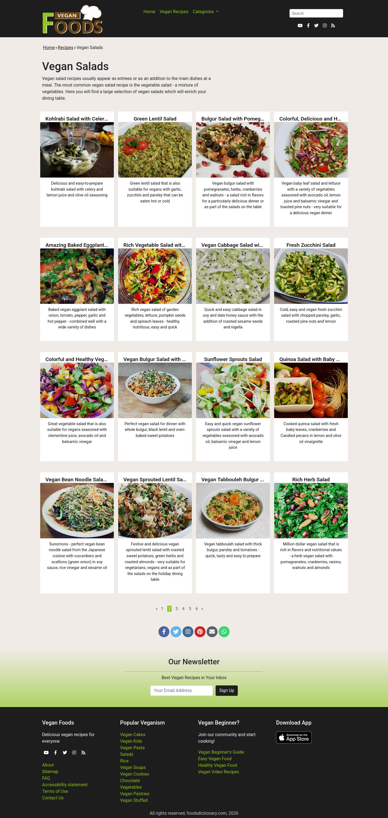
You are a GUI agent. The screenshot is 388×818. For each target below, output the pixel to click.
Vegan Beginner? (218, 722)
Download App (293, 722)
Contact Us (53, 797)
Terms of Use (55, 791)
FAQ (46, 778)
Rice (124, 760)
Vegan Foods (58, 722)
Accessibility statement (65, 784)
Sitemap (50, 771)
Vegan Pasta (132, 747)
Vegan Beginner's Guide (221, 752)
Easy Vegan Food (214, 758)
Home (149, 11)
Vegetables (131, 787)
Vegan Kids (131, 741)
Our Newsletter (193, 661)
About (48, 765)
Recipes (65, 47)
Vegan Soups (133, 767)
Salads (126, 754)
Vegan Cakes (133, 734)
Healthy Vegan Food (217, 765)
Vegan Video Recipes (218, 771)
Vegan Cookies (134, 774)
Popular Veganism (142, 722)
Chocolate (130, 780)
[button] (163, 631)
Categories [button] (204, 11)
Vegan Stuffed (134, 800)
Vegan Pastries (134, 793)
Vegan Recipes (174, 11)
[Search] (316, 13)
